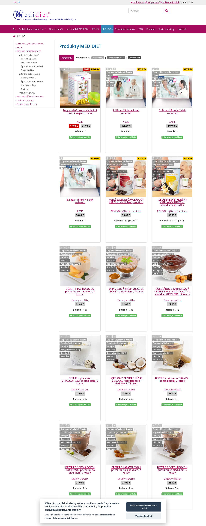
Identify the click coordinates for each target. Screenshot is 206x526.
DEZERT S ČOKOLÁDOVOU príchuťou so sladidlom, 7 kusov (172, 419)
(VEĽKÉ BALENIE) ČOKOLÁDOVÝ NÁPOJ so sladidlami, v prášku (126, 189)
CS (15, 2)
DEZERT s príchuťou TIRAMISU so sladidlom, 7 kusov (172, 342)
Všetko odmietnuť (143, 516)
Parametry (66, 57)
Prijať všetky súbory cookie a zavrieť (143, 506)
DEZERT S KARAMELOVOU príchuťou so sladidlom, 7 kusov (126, 419)
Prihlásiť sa (138, 2)
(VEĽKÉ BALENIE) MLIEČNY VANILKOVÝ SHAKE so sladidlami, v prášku (172, 190)
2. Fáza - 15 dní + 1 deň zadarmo (172, 112)
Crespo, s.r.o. (186, 509)
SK (18, 2)
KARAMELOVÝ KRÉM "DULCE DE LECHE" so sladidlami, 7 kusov (126, 265)
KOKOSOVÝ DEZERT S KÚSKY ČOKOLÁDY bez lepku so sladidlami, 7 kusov (126, 343)
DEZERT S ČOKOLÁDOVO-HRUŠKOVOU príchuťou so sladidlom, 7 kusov (80, 419)
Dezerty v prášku (80, 275)
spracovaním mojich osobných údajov (157, 484)
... (87, 456)
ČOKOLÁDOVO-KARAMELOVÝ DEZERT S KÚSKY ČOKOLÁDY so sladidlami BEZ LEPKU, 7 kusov (172, 266)
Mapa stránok (20, 509)
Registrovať (152, 2)
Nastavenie (106, 514)
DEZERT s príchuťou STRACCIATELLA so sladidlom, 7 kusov (80, 343)
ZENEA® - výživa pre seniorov (126, 198)
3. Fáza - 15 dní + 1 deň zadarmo (80, 189)
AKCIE (80, 121)
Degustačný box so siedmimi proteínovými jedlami (80, 112)
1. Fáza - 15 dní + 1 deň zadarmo (126, 112)
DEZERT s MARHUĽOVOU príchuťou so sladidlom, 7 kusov (80, 266)
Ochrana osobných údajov (65, 518)
